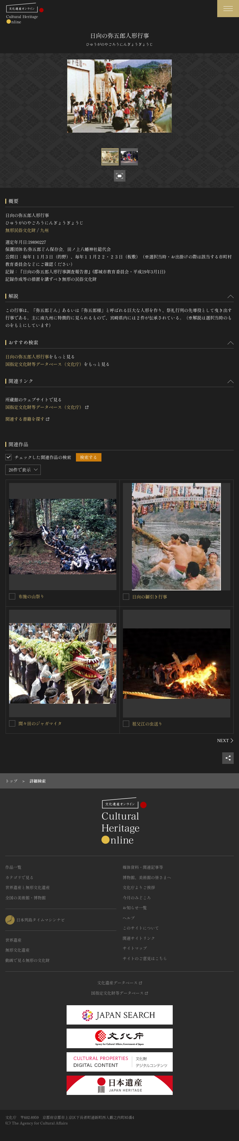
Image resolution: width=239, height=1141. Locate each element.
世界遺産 (13, 940)
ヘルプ (129, 918)
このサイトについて (141, 928)
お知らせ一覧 (135, 908)
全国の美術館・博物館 (25, 898)
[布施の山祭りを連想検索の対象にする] (12, 596)
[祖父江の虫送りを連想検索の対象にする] (126, 724)
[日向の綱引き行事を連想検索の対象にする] (126, 597)
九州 (44, 230)
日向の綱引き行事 (149, 597)
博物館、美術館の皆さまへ (147, 877)
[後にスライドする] (225, 740)
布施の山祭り (31, 596)
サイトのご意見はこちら (145, 958)
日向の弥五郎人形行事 (27, 356)
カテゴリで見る (19, 877)
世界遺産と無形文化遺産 (27, 887)
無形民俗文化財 (20, 230)
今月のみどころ (137, 898)
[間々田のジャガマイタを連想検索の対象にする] (12, 723)
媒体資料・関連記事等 (143, 867)
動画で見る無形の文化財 (27, 960)
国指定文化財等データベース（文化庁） (44, 364)
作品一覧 (13, 867)
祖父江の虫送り (147, 724)
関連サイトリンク (139, 938)
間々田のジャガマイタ (40, 723)
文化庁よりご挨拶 (139, 887)
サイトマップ (135, 948)
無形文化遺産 (17, 950)
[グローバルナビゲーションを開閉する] (228, 8)
